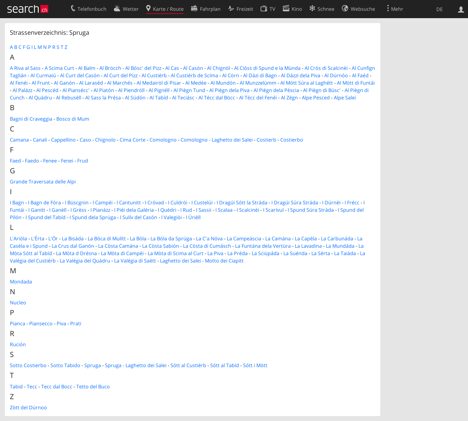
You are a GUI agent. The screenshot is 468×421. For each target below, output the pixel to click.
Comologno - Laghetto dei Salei (217, 139)
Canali (40, 139)
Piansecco (41, 323)
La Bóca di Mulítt (107, 238)
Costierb (266, 139)
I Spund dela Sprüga (93, 217)
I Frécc (352, 202)
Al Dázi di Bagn (260, 75)
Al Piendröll (131, 90)
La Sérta (320, 253)
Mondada (21, 281)
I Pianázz (100, 209)
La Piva (215, 253)
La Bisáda (73, 238)
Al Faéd (360, 75)
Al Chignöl (218, 68)
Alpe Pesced (316, 97)
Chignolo (105, 139)
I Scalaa (224, 209)
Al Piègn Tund (189, 90)
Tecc (32, 386)
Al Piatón (104, 90)
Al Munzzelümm (258, 82)
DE (439, 9)
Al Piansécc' (76, 90)
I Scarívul (273, 209)
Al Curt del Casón (80, 75)
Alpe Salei (345, 97)
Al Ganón (64, 82)
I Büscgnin (77, 202)
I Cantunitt (129, 202)
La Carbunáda (337, 238)
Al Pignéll (159, 90)
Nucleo (18, 302)
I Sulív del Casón (138, 217)
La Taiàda (345, 253)
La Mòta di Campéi (122, 253)
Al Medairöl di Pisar (159, 82)
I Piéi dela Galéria (134, 209)
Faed (15, 160)
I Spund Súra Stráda (311, 209)
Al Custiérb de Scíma (194, 75)
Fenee (50, 160)
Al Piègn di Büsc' (322, 90)
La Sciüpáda (265, 253)
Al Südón (135, 97)
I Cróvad (154, 202)
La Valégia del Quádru (85, 260)
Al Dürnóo (336, 75)
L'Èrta (37, 238)
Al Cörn (230, 75)
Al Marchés (120, 82)
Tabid (16, 386)
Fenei (67, 160)
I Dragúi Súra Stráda (294, 202)
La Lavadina (308, 246)
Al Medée (195, 82)
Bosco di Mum (72, 118)
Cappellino (63, 139)
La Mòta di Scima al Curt (175, 253)
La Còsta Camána (118, 246)
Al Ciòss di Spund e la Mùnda (267, 68)
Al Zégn (289, 97)
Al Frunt (41, 82)
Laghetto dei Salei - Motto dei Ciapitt (202, 260)
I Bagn (17, 202)
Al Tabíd (159, 97)
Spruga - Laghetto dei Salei (135, 365)
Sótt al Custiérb (188, 365)
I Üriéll (193, 217)
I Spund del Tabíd (46, 217)
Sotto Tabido (65, 365)
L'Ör (53, 238)
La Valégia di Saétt (135, 260)
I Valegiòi (171, 217)
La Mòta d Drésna (76, 253)
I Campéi (103, 202)
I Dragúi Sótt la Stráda (242, 202)
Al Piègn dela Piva (229, 90)
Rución (18, 344)
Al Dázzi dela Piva (300, 75)
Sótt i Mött (255, 365)
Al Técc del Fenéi (258, 97)
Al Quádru (40, 97)
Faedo (32, 160)
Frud (82, 160)
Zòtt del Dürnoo (28, 407)
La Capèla (306, 238)
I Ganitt (36, 209)
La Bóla (138, 238)
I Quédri (167, 209)
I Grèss (78, 209)
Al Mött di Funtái (356, 82)
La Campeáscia (244, 238)
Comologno (163, 139)
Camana (19, 139)
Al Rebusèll (68, 97)
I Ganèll (57, 209)
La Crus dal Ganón (73, 246)
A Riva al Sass (25, 68)
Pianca (17, 323)
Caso (85, 139)
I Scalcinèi (248, 209)
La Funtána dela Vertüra (263, 246)
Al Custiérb (154, 75)
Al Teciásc (183, 97)
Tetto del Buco (93, 386)
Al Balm (86, 68)
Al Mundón (223, 82)
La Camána (278, 238)
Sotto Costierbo (28, 365)
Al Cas (172, 68)
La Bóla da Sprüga (171, 238)
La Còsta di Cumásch (207, 246)
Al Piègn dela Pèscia (276, 90)
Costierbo (291, 139)
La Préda (237, 253)
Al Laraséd (91, 82)
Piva (61, 323)
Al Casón (193, 68)
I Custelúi (202, 202)
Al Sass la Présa (103, 97)
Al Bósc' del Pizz (143, 68)
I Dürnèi (331, 202)
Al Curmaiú (43, 75)
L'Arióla (18, 238)
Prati (75, 323)
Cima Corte (133, 139)
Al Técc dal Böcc (216, 97)
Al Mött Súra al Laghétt (306, 82)
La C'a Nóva (209, 238)
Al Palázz (22, 90)
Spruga (92, 365)
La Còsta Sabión (160, 246)
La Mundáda (340, 246)
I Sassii (203, 209)
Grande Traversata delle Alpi (43, 181)
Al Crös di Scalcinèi (326, 68)
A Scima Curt (59, 68)
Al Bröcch (110, 68)
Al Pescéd (47, 90)
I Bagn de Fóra (44, 202)
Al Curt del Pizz (121, 75)
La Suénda (295, 253)
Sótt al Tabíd (224, 365)
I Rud (186, 209)
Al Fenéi (19, 82)
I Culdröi (177, 202)
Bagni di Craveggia (31, 118)
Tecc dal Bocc (56, 386)
